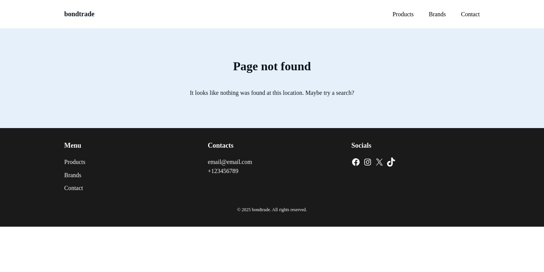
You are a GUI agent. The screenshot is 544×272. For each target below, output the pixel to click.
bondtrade (79, 14)
